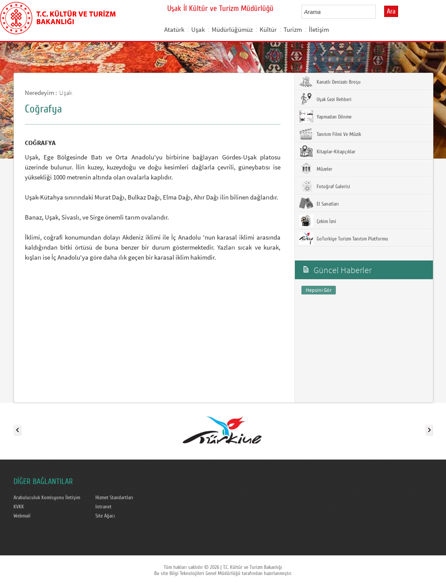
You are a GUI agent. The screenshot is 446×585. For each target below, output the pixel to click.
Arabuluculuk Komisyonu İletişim (47, 497)
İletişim (319, 29)
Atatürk (174, 29)
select (378, 12)
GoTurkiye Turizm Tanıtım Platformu (343, 238)
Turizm (293, 29)
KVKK (19, 507)
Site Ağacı (105, 516)
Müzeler (315, 168)
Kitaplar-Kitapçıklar (327, 151)
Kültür (268, 29)
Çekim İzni (317, 221)
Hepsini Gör (318, 290)
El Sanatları (319, 203)
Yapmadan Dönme (325, 116)
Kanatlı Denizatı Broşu (330, 81)
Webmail (22, 516)
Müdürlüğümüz (232, 29)
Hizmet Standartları (114, 497)
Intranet (103, 507)
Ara (391, 11)
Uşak (198, 29)
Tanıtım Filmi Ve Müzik (330, 134)
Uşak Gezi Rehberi (325, 99)
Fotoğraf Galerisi (324, 186)
